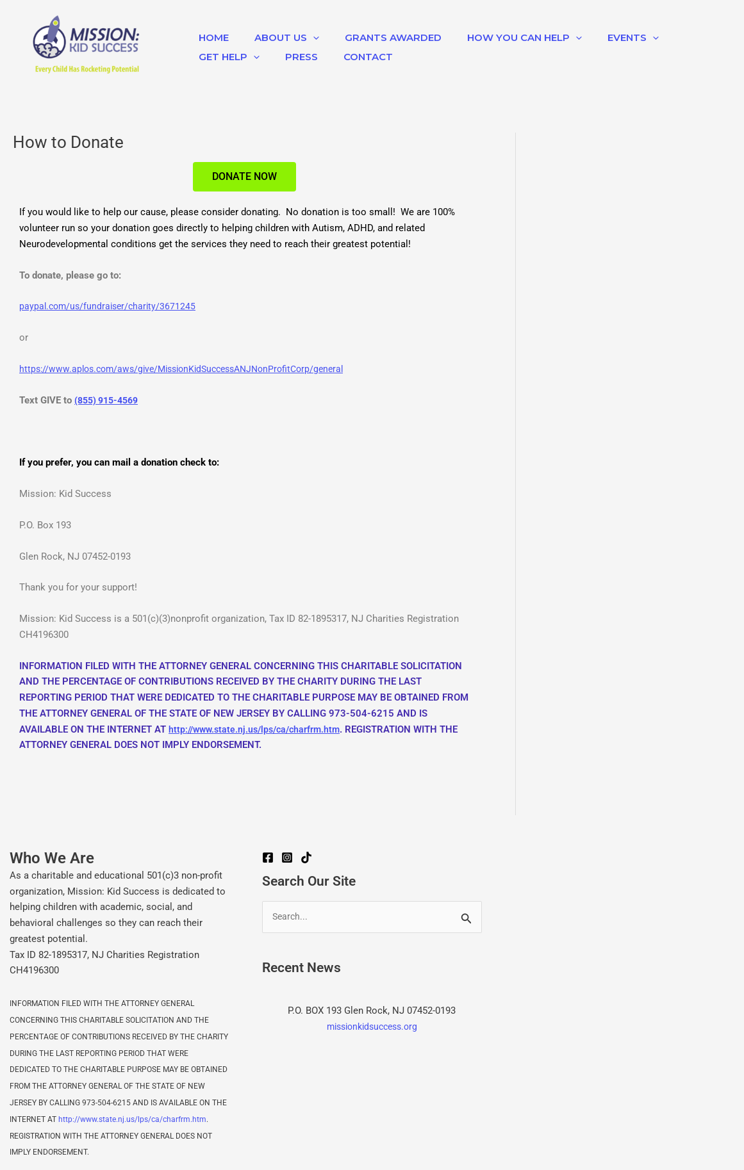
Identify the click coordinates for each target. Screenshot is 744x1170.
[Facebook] (268, 857)
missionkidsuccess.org (372, 1027)
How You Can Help (502, 37)
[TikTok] (306, 857)
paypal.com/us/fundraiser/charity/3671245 (110, 306)
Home (210, 37)
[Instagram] (287, 857)
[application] (303, 37)
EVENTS (604, 37)
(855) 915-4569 (109, 400)
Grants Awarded (377, 37)
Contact (352, 57)
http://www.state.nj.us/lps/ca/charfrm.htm (259, 729)
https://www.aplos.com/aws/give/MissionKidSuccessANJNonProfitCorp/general (192, 369)
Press (292, 57)
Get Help (225, 57)
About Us (277, 37)
